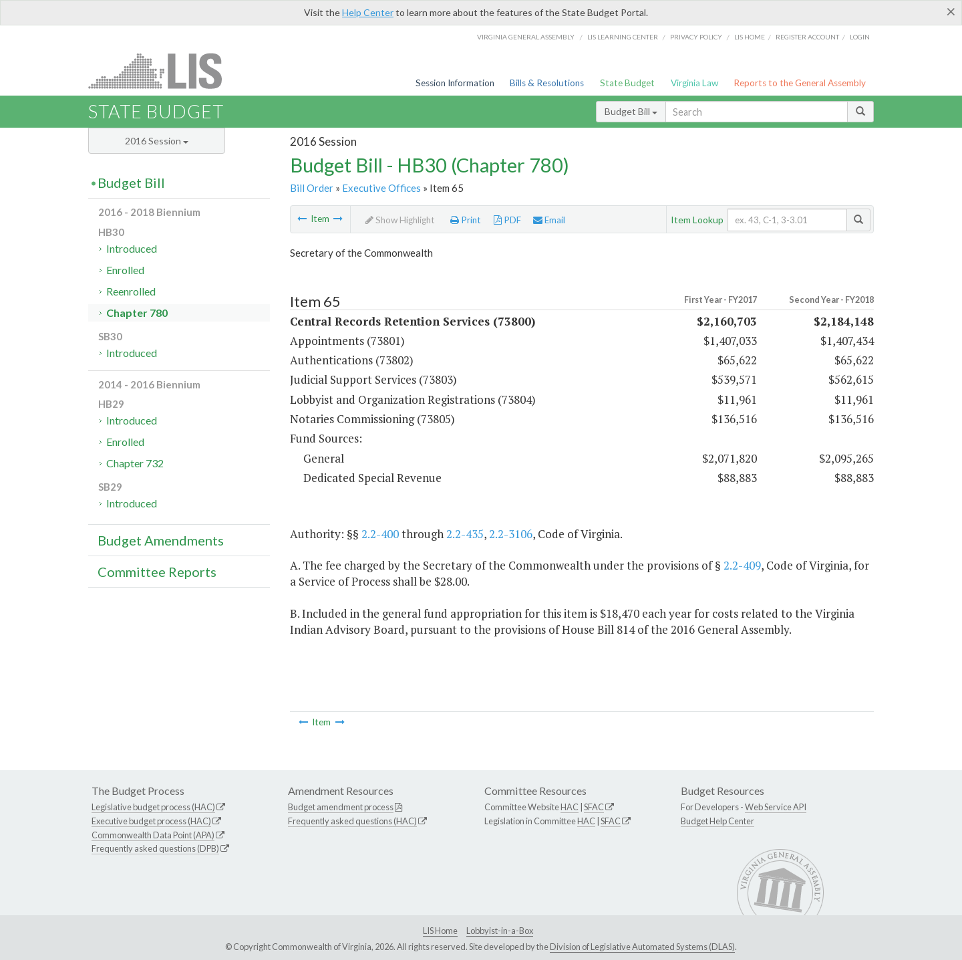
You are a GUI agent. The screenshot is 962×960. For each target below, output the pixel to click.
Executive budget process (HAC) (151, 821)
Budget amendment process (340, 807)
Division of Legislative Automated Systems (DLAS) (642, 946)
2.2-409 (742, 565)
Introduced (131, 248)
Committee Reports (157, 572)
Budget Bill (631, 111)
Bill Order (311, 188)
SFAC (594, 807)
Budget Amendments (161, 540)
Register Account (807, 37)
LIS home (749, 37)
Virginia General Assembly (526, 37)
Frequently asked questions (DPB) (155, 848)
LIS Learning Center (622, 37)
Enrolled (125, 269)
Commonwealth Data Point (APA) (153, 835)
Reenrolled (131, 291)
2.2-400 (380, 534)
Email (549, 220)
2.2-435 (465, 534)
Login (860, 37)
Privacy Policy (696, 37)
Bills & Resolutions (547, 83)
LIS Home (440, 930)
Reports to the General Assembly (800, 83)
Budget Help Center (717, 821)
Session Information (455, 83)
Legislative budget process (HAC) (153, 807)
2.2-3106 (510, 534)
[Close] (951, 11)
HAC (569, 807)
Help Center (367, 12)
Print (465, 220)
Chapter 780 (137, 312)
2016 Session (156, 140)
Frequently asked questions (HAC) (352, 821)
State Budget (627, 83)
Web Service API (775, 807)
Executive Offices (381, 188)
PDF (507, 220)
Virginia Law (694, 83)
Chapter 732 (135, 463)
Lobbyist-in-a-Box (499, 930)
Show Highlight (400, 220)
